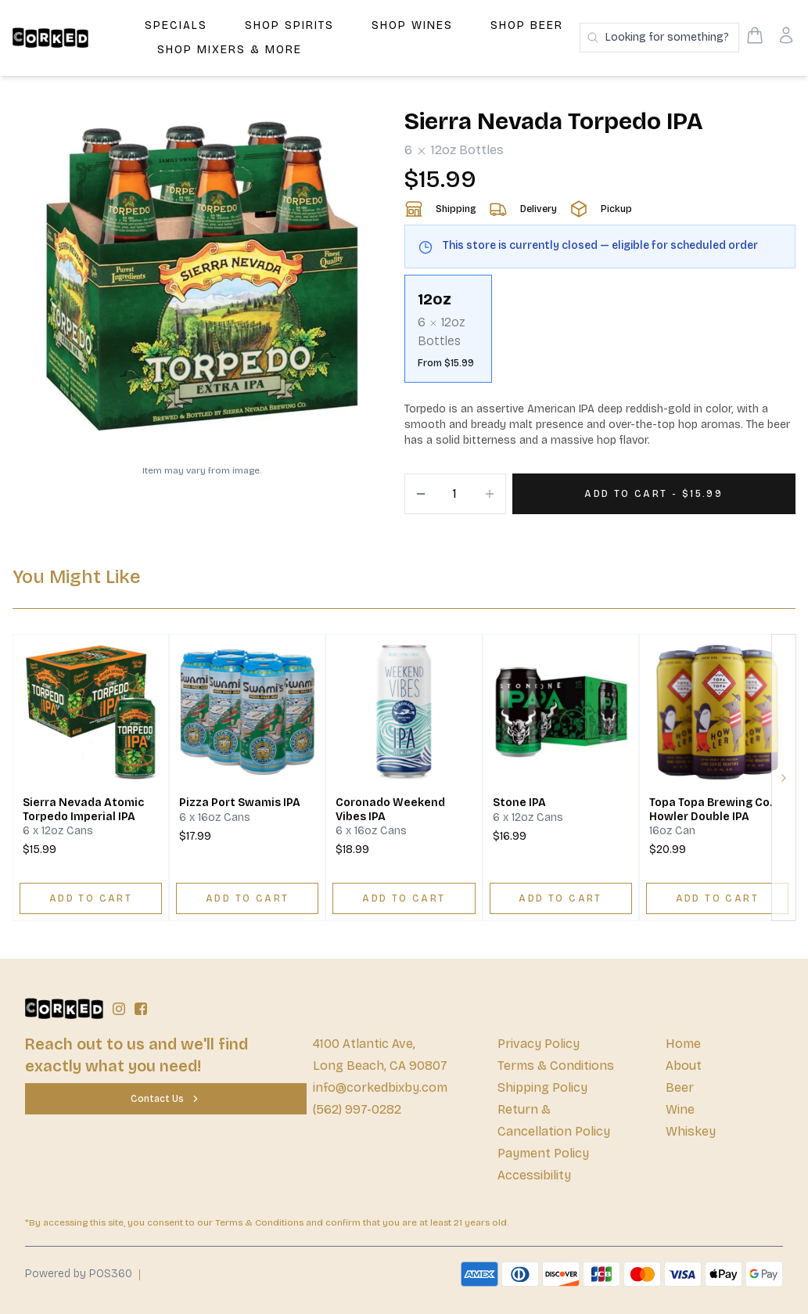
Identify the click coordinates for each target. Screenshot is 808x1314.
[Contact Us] (166, 1098)
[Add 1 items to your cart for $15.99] (654, 493)
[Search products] (659, 37)
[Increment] (489, 493)
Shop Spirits (289, 25)
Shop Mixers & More (229, 49)
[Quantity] (455, 493)
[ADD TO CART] (91, 898)
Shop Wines (412, 25)
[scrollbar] (600, 335)
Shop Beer (526, 25)
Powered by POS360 (78, 1273)
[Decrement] (420, 493)
